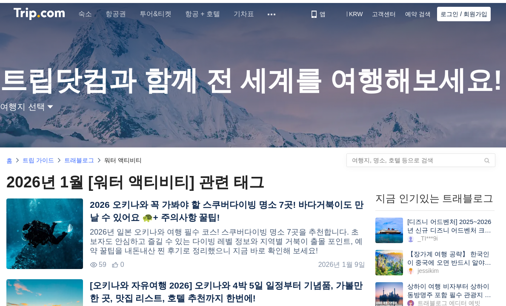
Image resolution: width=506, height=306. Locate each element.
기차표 (245, 13)
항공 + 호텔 (204, 13)
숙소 (87, 13)
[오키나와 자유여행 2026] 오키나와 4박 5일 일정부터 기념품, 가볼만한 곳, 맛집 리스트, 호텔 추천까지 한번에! (226, 291)
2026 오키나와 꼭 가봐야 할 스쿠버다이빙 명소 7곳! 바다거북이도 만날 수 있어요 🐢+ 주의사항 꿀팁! (226, 211)
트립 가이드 (38, 160)
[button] (350, 14)
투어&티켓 (157, 13)
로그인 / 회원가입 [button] (463, 14)
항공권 (117, 13)
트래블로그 (79, 160)
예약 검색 (418, 14)
